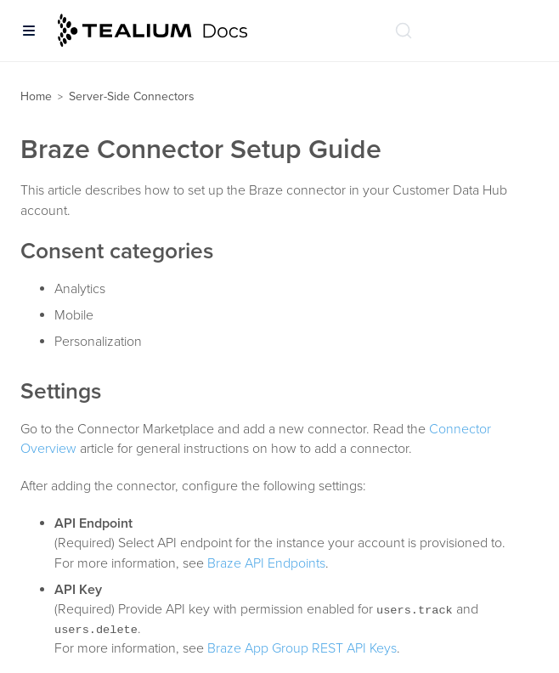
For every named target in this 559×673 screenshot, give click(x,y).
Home (36, 96)
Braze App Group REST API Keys (302, 648)
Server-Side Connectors (132, 96)
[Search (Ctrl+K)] (403, 30)
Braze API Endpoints (266, 563)
